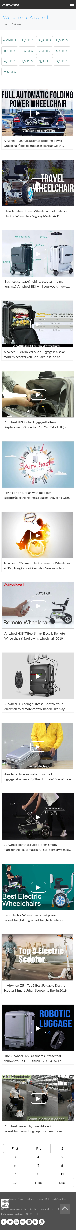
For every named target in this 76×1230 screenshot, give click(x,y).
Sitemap (50, 1198)
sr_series (44, 40)
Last (62, 1182)
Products (29, 1198)
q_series (44, 61)
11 (62, 1174)
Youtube (16, 1222)
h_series (62, 40)
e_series (27, 50)
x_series (61, 61)
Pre (38, 1148)
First (15, 1148)
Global (42, 1222)
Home (7, 24)
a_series (9, 61)
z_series (44, 50)
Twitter (10, 1222)
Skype (35, 1222)
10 (38, 1174)
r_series (9, 50)
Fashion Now (16, 1198)
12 (15, 1182)
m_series (10, 71)
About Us (61, 1198)
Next (38, 1182)
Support (40, 1198)
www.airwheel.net (19, 1209)
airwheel (10, 40)
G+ (23, 1222)
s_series (27, 61)
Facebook (4, 1222)
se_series (27, 40)
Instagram (29, 1222)
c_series (61, 50)
